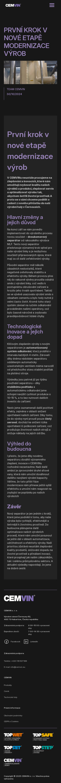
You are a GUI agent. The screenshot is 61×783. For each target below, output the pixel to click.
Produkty (8, 685)
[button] (52, 5)
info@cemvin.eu (18, 667)
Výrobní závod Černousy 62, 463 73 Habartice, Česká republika (21, 618)
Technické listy (10, 697)
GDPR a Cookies (11, 721)
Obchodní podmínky (13, 715)
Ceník (6, 691)
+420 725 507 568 (19, 661)
